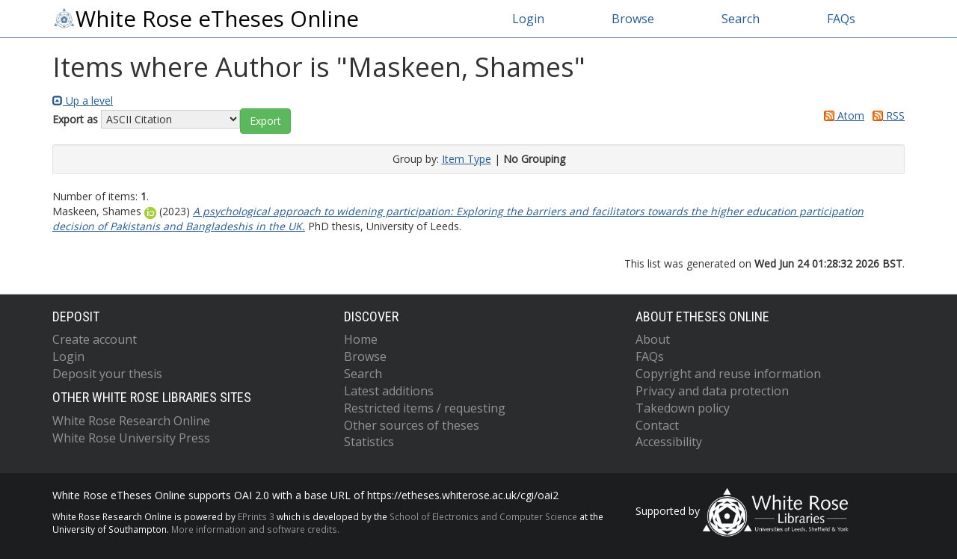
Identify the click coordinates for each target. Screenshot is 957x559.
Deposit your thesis (107, 373)
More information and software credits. (255, 529)
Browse (633, 18)
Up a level (82, 100)
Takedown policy (683, 408)
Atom (841, 115)
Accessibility (669, 441)
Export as (75, 119)
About (653, 339)
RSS (886, 115)
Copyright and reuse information (728, 373)
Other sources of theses (411, 425)
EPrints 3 (256, 516)
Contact (657, 425)
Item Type (466, 159)
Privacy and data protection (712, 391)
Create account (94, 339)
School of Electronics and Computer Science (483, 516)
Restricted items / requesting (424, 408)
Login (528, 18)
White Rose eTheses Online (205, 19)
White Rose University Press (131, 438)
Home (361, 339)
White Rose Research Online (131, 421)
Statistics (369, 441)
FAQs (841, 18)
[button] (265, 121)
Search (740, 18)
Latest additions (389, 391)
